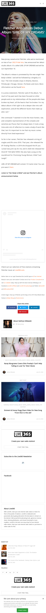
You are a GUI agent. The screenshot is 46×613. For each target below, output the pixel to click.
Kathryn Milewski (24, 321)
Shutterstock (19, 298)
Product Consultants (36, 279)
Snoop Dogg (13, 405)
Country (38, 360)
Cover (19, 360)
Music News (29, 22)
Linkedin (34, 307)
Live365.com (19, 270)
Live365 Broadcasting (25, 286)
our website (7, 282)
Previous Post (23, 335)
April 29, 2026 (11, 557)
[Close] (43, 599)
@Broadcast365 (8, 289)
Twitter (23, 307)
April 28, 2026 (11, 562)
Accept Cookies (22, 610)
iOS (34, 276)
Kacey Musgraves (11, 360)
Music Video (35, 405)
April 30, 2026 (11, 548)
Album (18, 22)
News (23, 22)
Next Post (23, 380)
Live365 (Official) (12, 286)
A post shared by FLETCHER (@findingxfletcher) (23, 259)
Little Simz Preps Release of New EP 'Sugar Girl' (21, 546)
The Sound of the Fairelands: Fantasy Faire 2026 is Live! (24, 560)
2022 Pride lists (18, 62)
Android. (39, 276)
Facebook (11, 307)
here (23, 87)
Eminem (6, 405)
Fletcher (12, 22)
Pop (35, 22)
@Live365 (41, 286)
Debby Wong (10, 298)
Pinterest (23, 311)
